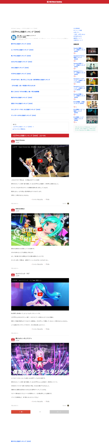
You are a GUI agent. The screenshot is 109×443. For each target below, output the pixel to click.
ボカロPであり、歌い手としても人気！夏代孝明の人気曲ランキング (30, 79)
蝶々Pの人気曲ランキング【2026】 (21, 44)
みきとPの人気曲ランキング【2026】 (22, 62)
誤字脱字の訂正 (78, 36)
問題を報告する (14, 203)
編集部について (78, 38)
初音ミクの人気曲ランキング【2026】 (22, 103)
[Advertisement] (54, 15)
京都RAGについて (78, 40)
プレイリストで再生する (18, 129)
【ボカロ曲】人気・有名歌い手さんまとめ (23, 85)
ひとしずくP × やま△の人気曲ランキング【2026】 (26, 109)
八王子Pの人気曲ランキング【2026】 (30, 28)
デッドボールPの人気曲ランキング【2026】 (24, 115)
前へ (21, 412)
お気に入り (76, 32)
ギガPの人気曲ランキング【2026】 (21, 73)
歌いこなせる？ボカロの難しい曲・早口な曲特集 (25, 91)
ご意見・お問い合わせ (79, 34)
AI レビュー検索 (78, 30)
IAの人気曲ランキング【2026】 (20, 67)
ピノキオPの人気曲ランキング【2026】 (22, 50)
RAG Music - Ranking (15, 28)
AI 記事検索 (77, 28)
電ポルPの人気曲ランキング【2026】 (22, 97)
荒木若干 (66, 203)
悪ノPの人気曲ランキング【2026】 (21, 56)
